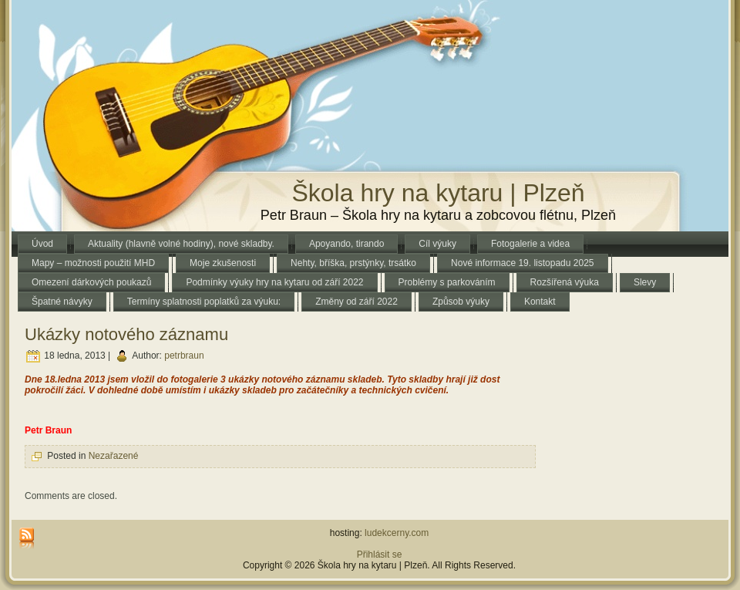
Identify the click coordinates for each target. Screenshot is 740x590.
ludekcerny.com (397, 533)
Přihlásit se (379, 554)
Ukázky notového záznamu (126, 334)
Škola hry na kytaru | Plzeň (437, 193)
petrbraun (184, 356)
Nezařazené (114, 456)
